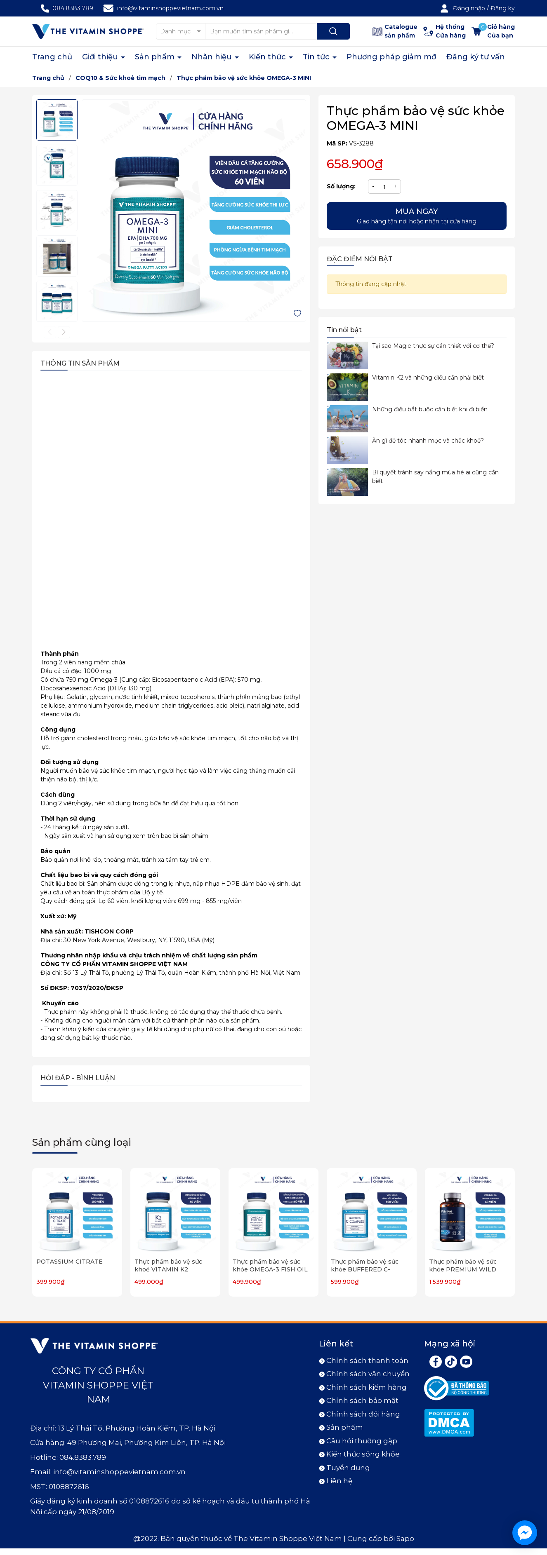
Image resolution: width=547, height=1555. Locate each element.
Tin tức (317, 56)
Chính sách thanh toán (367, 1360)
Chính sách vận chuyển (368, 1374)
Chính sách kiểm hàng (366, 1387)
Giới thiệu (101, 56)
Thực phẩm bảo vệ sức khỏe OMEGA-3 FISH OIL (270, 1266)
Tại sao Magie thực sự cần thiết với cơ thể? (433, 345)
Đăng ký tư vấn (475, 56)
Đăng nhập (469, 8)
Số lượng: (341, 186)
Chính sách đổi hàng (363, 1414)
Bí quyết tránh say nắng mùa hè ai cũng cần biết (435, 477)
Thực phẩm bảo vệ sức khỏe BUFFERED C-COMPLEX (364, 1269)
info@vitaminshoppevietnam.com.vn (170, 8)
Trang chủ (52, 56)
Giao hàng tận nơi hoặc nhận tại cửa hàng (416, 215)
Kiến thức (268, 56)
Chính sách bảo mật (362, 1400)
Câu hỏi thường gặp (361, 1441)
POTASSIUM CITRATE (69, 1261)
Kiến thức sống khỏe (363, 1454)
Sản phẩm (156, 56)
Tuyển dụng (348, 1468)
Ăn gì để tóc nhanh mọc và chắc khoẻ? (428, 440)
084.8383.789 (72, 8)
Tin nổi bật (344, 330)
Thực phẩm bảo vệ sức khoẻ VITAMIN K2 (168, 1266)
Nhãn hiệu (212, 56)
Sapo (405, 1538)
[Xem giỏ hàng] (493, 31)
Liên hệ (339, 1481)
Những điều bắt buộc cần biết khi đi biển (430, 409)
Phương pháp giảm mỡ (391, 56)
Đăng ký (502, 8)
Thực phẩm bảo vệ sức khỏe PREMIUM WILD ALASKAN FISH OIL (463, 1269)
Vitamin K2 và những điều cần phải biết (428, 377)
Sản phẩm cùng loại (81, 1142)
